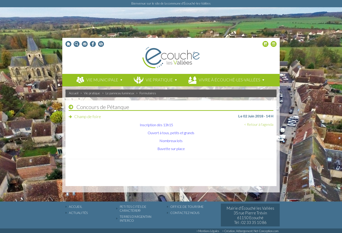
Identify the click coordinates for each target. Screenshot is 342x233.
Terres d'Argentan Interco (135, 218)
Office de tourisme (187, 207)
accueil (75, 207)
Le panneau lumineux (120, 93)
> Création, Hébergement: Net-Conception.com (250, 231)
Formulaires (148, 93)
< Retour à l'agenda (258, 124)
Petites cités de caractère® (133, 208)
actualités (78, 213)
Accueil (73, 93)
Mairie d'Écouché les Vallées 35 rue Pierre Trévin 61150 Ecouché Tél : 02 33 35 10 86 (250, 215)
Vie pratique (92, 93)
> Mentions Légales (207, 231)
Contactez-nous (184, 213)
